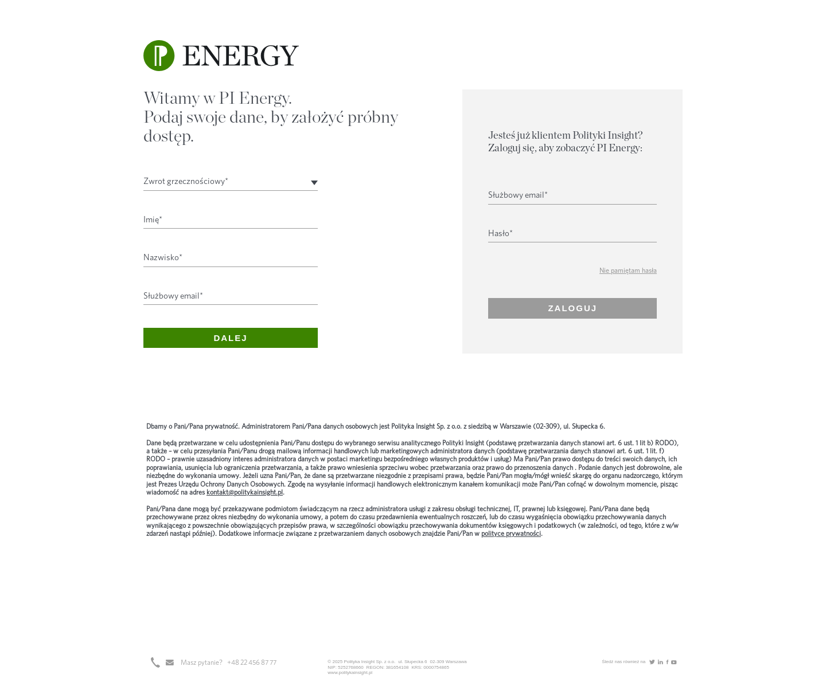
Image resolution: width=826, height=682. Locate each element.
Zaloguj (572, 308)
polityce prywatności (511, 533)
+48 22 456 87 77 (251, 662)
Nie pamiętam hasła (628, 270)
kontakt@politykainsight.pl (244, 492)
